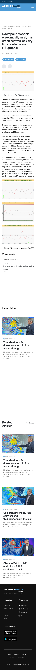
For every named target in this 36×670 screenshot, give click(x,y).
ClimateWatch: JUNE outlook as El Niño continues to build (14, 566)
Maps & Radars (8, 608)
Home (4, 26)
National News (8, 60)
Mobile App (20, 657)
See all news (30, 423)
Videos (6, 615)
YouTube (22, 616)
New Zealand (20, 60)
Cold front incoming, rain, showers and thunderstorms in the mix (17, 516)
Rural (5, 618)
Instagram (23, 612)
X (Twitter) (23, 609)
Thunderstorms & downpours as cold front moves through (16, 345)
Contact (11, 657)
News (10, 26)
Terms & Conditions (13, 655)
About (24, 655)
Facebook (23, 605)
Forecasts (7, 605)
